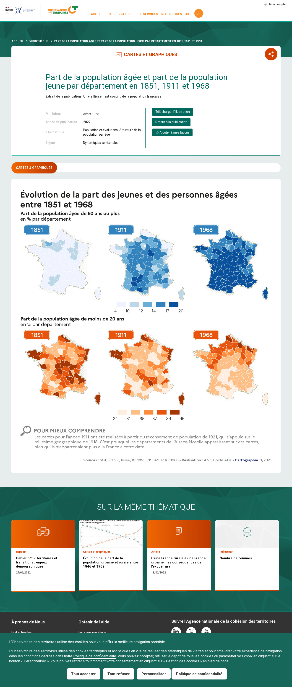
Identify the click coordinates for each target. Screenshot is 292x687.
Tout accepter (83, 674)
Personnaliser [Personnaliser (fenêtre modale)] (153, 674)
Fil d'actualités (21, 632)
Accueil (97, 14)
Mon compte (275, 4)
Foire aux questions (92, 632)
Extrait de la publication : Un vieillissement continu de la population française (103, 96)
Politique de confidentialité (94, 656)
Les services (147, 14)
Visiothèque (38, 41)
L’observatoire (121, 14)
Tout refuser (118, 674)
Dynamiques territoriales (100, 143)
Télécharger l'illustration (172, 112)
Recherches (171, 14)
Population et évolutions (100, 130)
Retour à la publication (171, 122)
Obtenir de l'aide (93, 622)
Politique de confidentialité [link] (199, 674)
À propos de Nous (28, 622)
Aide (188, 14)
